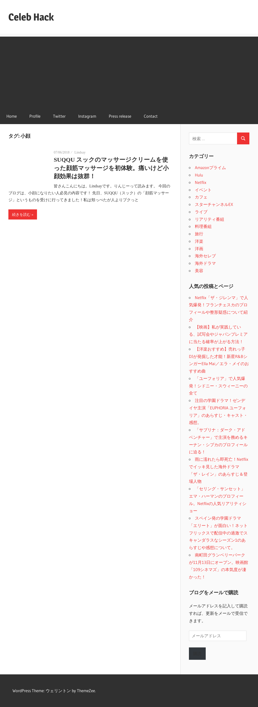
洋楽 (199, 241)
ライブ (201, 211)
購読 (197, 653)
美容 (199, 270)
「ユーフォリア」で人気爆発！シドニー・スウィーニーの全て (218, 386)
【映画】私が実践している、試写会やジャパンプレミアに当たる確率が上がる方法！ (218, 334)
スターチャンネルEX (214, 204)
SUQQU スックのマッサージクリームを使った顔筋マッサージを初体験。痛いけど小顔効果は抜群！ (111, 168)
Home (11, 116)
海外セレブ (205, 255)
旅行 (199, 233)
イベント (203, 189)
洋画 (199, 248)
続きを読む (21, 215)
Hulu (199, 174)
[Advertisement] (129, 71)
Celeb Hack (31, 17)
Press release (120, 116)
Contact (151, 116)
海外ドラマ (205, 263)
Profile (34, 116)
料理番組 (203, 226)
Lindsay (80, 152)
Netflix (200, 182)
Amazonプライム (210, 167)
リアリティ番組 (209, 219)
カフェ (201, 196)
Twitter (59, 116)
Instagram (87, 116)
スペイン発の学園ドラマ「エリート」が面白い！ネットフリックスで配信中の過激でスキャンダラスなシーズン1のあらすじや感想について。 (218, 532)
